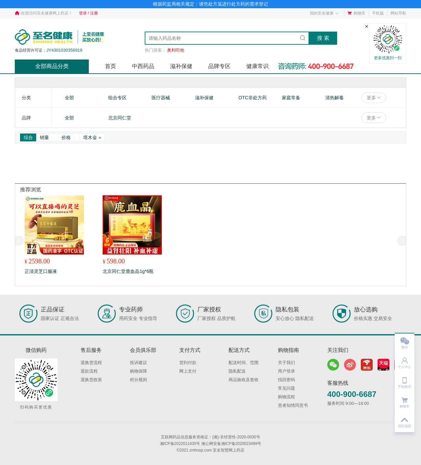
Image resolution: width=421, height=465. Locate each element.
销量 (47, 137)
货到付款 (187, 362)
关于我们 (286, 362)
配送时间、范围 (244, 362)
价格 (69, 137)
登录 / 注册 (88, 13)
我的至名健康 (324, 13)
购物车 (356, 13)
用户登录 (286, 371)
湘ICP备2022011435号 (180, 443)
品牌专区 (219, 66)
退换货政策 (91, 379)
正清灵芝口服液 (41, 271)
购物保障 (138, 371)
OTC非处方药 (252, 97)
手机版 (378, 13)
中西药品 (143, 66)
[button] (401, 241)
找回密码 (286, 379)
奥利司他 (175, 50)
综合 (28, 137)
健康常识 (257, 66)
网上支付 (187, 371)
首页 (110, 66)
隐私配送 (237, 371)
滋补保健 (181, 66)
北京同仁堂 (119, 117)
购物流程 (286, 396)
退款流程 (89, 371)
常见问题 (286, 388)
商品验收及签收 (244, 379)
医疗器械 (161, 97)
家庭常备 (291, 97)
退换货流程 (91, 362)
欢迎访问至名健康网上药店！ (43, 13)
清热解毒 (334, 97)
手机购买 (404, 380)
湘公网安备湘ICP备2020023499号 (231, 443)
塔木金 (92, 137)
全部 (69, 97)
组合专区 (117, 97)
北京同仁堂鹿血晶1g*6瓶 (128, 271)
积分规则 (138, 379)
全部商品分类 (52, 66)
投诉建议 (138, 362)
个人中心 (404, 361)
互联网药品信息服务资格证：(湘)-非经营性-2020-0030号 (210, 437)
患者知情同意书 (293, 405)
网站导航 (398, 13)
